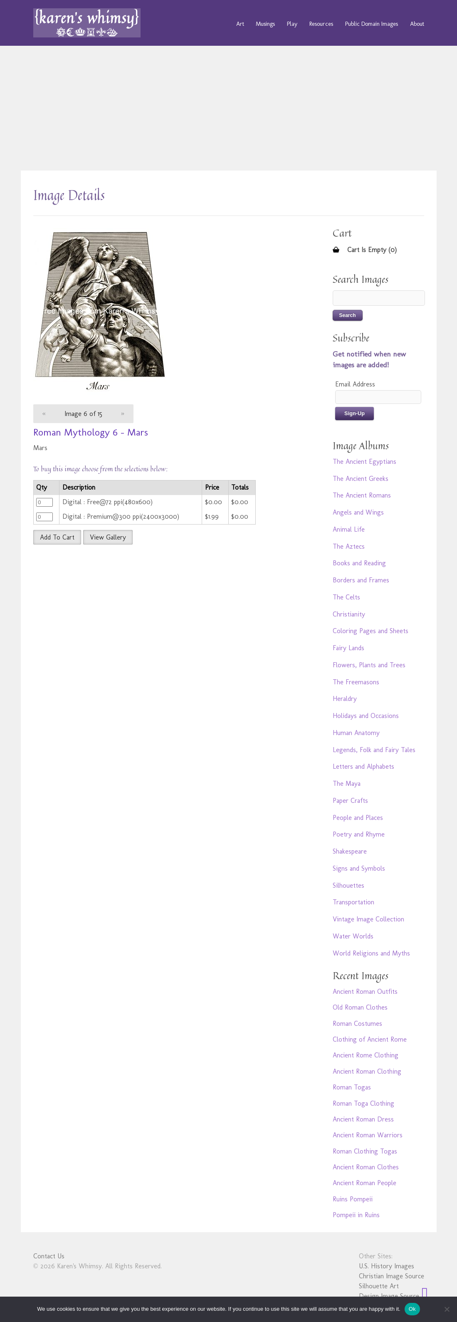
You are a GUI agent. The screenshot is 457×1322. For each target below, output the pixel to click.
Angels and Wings (358, 512)
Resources (321, 23)
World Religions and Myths (371, 953)
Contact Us (48, 1256)
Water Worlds (353, 936)
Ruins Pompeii (353, 1199)
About (417, 23)
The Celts (346, 597)
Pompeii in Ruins (356, 1215)
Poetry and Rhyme (359, 834)
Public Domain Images (371, 23)
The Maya (347, 783)
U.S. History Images (386, 1266)
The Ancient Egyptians (364, 461)
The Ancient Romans (362, 495)
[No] (446, 1309)
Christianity (349, 614)
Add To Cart (57, 537)
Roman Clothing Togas (365, 1151)
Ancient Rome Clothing (365, 1055)
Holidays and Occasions (366, 716)
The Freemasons (356, 682)
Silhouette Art (379, 1286)
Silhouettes (348, 885)
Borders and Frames (361, 580)
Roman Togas (352, 1087)
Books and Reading (359, 563)
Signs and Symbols (359, 868)
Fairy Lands (348, 648)
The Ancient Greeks (360, 479)
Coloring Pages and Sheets (370, 631)
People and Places (358, 818)
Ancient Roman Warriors (368, 1135)
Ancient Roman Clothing (367, 1071)
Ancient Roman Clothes (366, 1167)
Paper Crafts (350, 801)
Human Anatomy (356, 733)
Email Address (355, 384)
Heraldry (345, 699)
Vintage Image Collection (368, 919)
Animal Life (349, 529)
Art (240, 23)
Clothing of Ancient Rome (370, 1039)
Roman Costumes (357, 1023)
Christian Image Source (391, 1276)
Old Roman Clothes (360, 1007)
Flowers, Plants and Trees (369, 665)
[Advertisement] (229, 108)
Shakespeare (350, 851)
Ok (412, 1309)
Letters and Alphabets (363, 766)
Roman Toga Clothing (363, 1103)
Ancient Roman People (364, 1183)
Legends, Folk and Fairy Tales (374, 750)
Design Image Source (389, 1296)
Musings (265, 23)
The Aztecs (349, 546)
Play (292, 23)
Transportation (353, 902)
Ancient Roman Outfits (365, 991)
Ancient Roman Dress (363, 1119)
